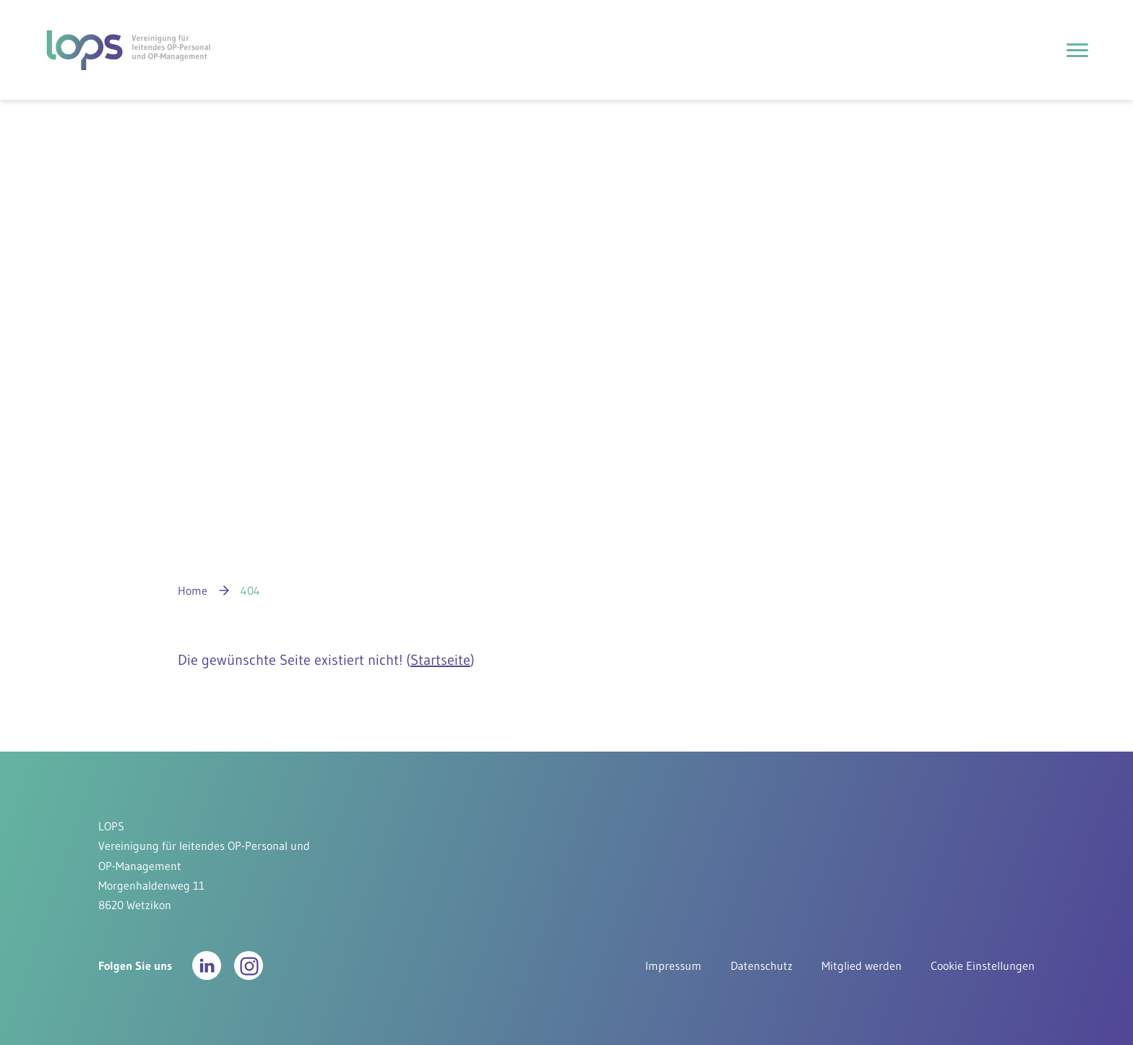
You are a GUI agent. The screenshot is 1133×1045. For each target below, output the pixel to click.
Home (192, 590)
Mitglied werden (862, 965)
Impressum (673, 965)
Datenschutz (762, 965)
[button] (206, 965)
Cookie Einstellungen (983, 965)
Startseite (440, 659)
